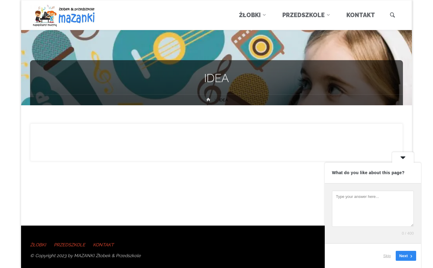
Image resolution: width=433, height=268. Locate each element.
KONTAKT (103, 245)
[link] (392, 15)
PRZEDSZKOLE (69, 245)
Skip (387, 256)
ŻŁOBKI (38, 245)
